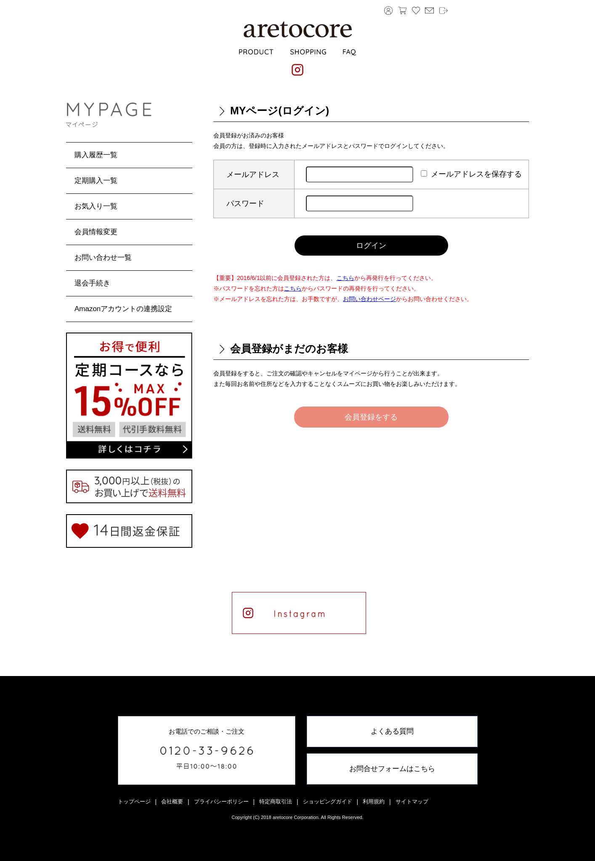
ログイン (371, 245)
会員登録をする (371, 417)
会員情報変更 (95, 232)
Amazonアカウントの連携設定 (123, 309)
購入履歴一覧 (95, 155)
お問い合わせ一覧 (103, 257)
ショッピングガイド (327, 801)
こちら (345, 278)
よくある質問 (392, 731)
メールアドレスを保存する (476, 174)
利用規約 (374, 801)
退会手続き (92, 283)
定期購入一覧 (95, 181)
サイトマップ (412, 801)
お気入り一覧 (95, 206)
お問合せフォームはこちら (392, 769)
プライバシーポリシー (221, 801)
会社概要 (172, 801)
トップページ (134, 801)
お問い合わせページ (369, 299)
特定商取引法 (275, 801)
